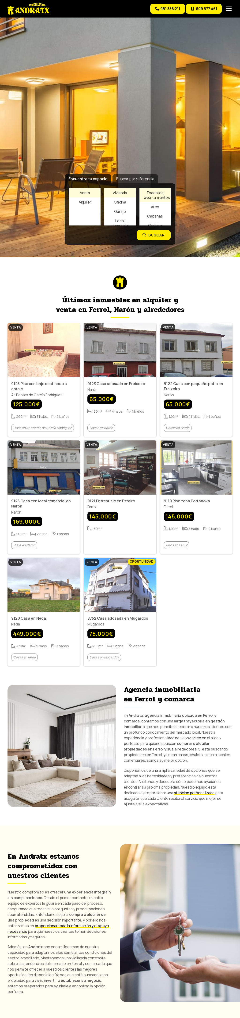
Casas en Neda (24, 657)
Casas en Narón (101, 428)
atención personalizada (194, 792)
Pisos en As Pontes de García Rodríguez (42, 428)
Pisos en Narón (24, 545)
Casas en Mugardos (104, 657)
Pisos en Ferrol (176, 545)
